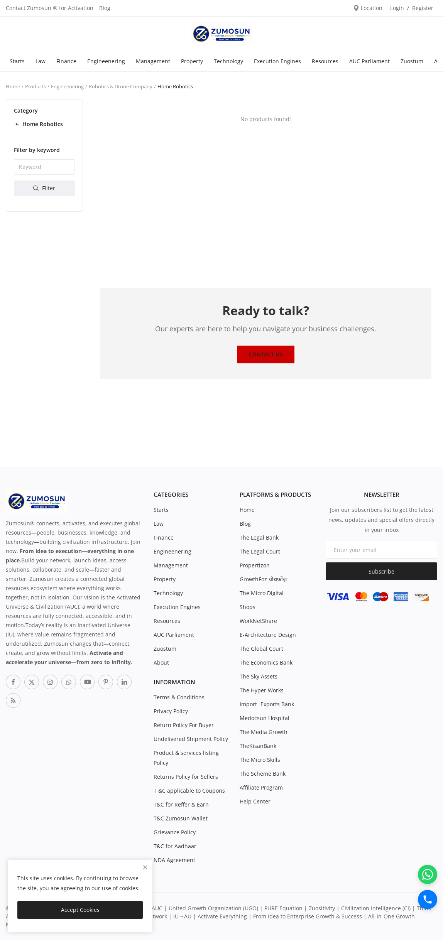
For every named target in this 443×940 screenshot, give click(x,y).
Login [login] (397, 8)
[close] (145, 867)
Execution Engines (277, 61)
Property (192, 61)
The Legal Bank (259, 537)
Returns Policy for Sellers (186, 776)
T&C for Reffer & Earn (181, 804)
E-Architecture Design (268, 634)
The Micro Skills (260, 759)
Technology (228, 61)
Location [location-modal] (367, 8)
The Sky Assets (258, 676)
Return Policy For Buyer (184, 725)
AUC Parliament (369, 61)
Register (422, 8)
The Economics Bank (266, 662)
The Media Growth (263, 732)
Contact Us (265, 354)
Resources (325, 61)
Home (13, 86)
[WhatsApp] (427, 874)
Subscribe (381, 571)
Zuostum (412, 61)
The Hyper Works (262, 690)
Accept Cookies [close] (80, 909)
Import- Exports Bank (267, 704)
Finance (66, 61)
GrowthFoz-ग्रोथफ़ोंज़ (263, 579)
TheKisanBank (258, 745)
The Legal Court (260, 551)
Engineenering (106, 61)
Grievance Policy (175, 832)
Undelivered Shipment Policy (191, 739)
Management (153, 61)
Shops (247, 607)
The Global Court (261, 648)
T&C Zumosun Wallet (181, 818)
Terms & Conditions (179, 697)
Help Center (255, 801)
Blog (104, 8)
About (161, 662)
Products (35, 86)
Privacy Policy (171, 711)
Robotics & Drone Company (120, 86)
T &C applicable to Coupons (189, 790)
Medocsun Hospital (264, 718)
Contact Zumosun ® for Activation (49, 8)
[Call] (427, 899)
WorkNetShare (258, 620)
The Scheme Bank (263, 773)
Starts (17, 61)
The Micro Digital (262, 593)
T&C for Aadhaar (175, 846)
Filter (44, 188)
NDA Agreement (174, 860)
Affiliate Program (261, 787)
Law (41, 61)
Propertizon (255, 565)
